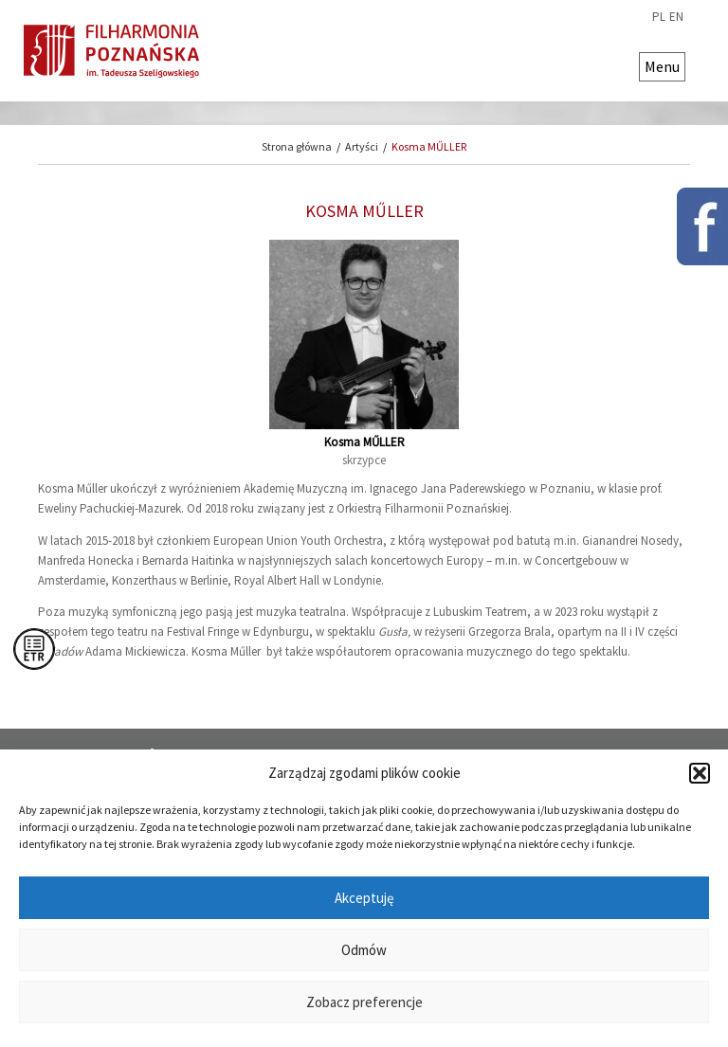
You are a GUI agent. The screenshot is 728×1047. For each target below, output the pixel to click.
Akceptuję (364, 898)
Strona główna (297, 146)
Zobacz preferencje (364, 1002)
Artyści (361, 146)
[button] (699, 773)
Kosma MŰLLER (428, 146)
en (676, 17)
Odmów (364, 950)
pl (658, 17)
